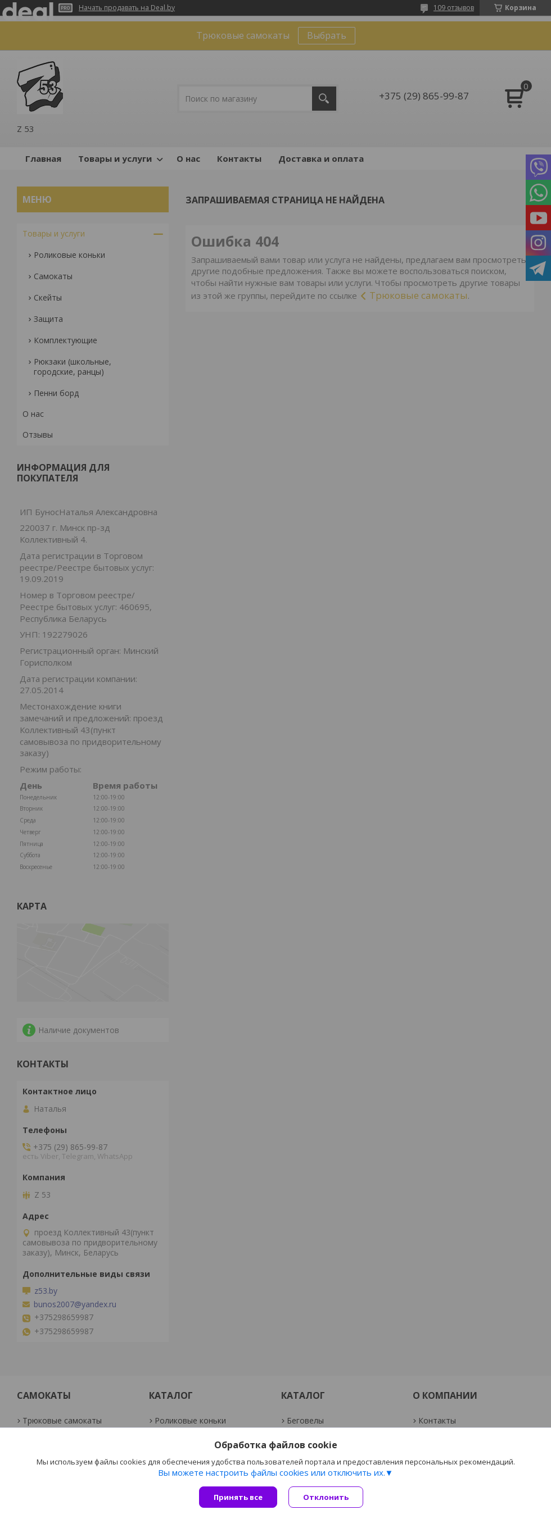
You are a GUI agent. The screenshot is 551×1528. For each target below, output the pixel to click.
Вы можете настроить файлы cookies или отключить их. (271, 1472)
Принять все (238, 1497)
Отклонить (326, 1497)
